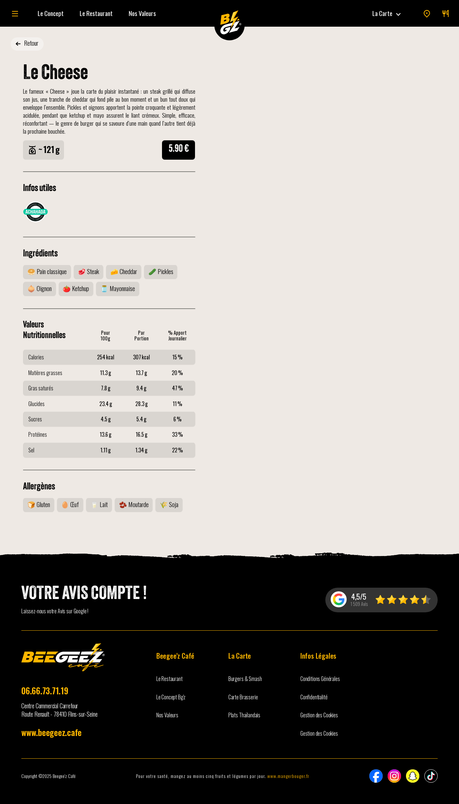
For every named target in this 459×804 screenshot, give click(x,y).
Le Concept (51, 13)
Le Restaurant (96, 13)
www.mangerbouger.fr (288, 775)
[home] (229, 22)
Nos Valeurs (142, 13)
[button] (387, 13)
